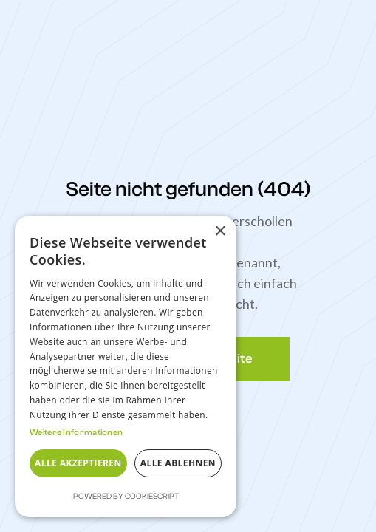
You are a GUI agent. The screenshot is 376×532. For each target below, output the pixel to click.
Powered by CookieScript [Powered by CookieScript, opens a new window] (126, 496)
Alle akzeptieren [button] (78, 463)
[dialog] (125, 366)
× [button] (219, 231)
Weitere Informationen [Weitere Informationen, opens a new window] (76, 432)
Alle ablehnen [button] (178, 463)
